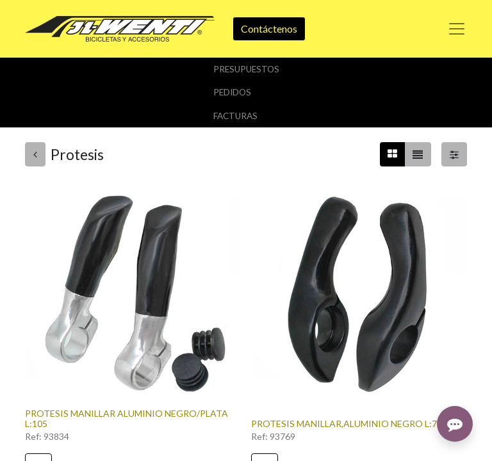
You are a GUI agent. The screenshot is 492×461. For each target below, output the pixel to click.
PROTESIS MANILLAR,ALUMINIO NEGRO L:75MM (354, 423)
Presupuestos (246, 69)
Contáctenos (269, 28)
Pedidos (232, 92)
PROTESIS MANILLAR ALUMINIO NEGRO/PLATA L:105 (126, 419)
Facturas (235, 116)
